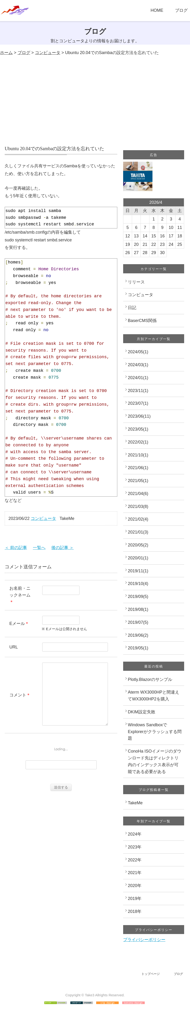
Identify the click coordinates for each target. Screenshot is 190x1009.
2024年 (134, 834)
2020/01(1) (138, 558)
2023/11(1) (138, 390)
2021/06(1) (138, 467)
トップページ (150, 974)
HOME (157, 10)
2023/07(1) (138, 403)
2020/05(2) (138, 545)
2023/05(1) (138, 429)
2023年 (134, 847)
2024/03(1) (138, 364)
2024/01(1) (138, 377)
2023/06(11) (139, 416)
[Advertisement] (95, 101)
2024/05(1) (138, 351)
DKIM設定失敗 (141, 712)
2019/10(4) (138, 583)
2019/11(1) (138, 571)
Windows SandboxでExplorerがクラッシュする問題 (155, 731)
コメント (17, 702)
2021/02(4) (138, 519)
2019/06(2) (138, 635)
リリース (136, 282)
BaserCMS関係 (142, 320)
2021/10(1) (138, 455)
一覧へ (39, 547)
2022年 (134, 860)
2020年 (134, 885)
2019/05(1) (138, 648)
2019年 (134, 898)
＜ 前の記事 (16, 547)
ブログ (181, 10)
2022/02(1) (138, 442)
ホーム (6, 52)
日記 (132, 307)
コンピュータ (47, 52)
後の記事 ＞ (62, 547)
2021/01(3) (138, 532)
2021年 (134, 872)
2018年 (134, 911)
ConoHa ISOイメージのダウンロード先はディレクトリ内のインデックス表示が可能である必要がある (154, 761)
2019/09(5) (138, 596)
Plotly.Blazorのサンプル (150, 679)
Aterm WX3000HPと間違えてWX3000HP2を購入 (153, 695)
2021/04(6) (138, 493)
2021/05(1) (138, 480)
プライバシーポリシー (144, 939)
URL (13, 647)
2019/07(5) (138, 622)
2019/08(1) (138, 609)
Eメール (17, 623)
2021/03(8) (138, 506)
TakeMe (135, 803)
